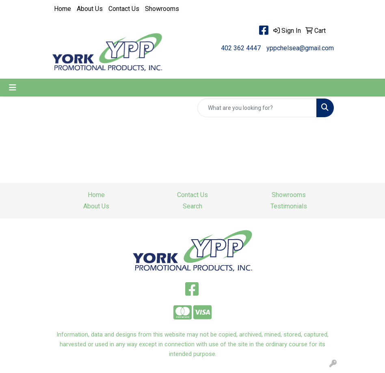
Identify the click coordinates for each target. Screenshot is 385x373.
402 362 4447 (241, 48)
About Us (90, 9)
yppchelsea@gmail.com (300, 48)
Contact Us (123, 9)
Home (62, 9)
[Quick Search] (257, 108)
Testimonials (288, 206)
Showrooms (162, 9)
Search (192, 206)
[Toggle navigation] (12, 87)
